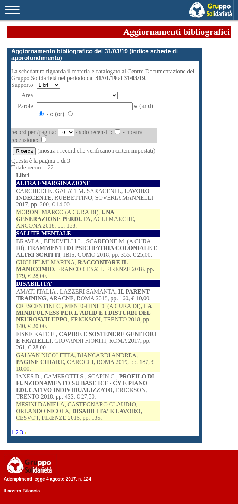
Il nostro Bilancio (22, 491)
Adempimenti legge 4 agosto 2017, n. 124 (47, 479)
